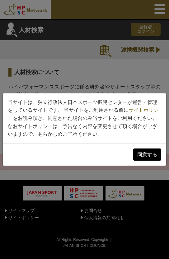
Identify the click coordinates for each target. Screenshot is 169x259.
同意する (147, 154)
